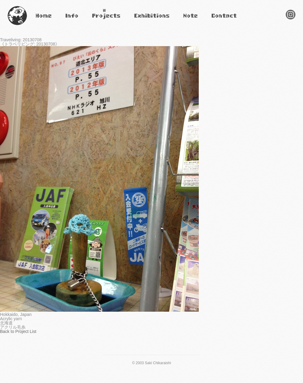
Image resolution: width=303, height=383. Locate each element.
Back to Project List (18, 331)
